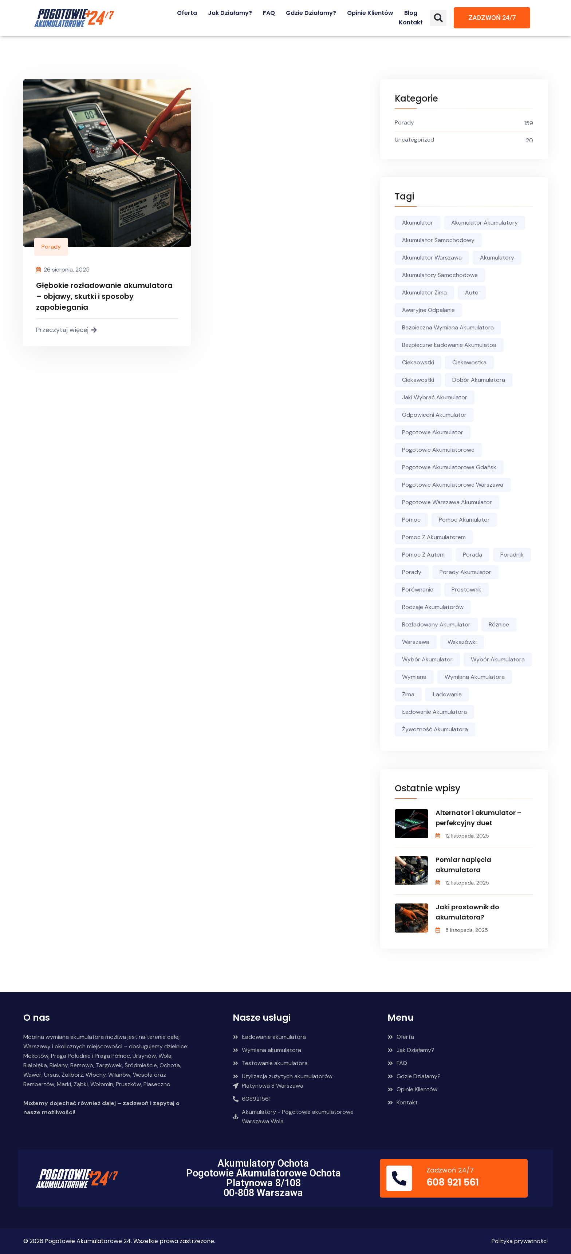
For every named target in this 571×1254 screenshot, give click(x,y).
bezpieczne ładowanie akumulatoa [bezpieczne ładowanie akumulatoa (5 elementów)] (449, 345)
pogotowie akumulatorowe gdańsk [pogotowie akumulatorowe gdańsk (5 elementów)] (449, 467)
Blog (410, 13)
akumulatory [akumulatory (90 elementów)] (497, 257)
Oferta (187, 13)
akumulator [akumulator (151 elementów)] (417, 222)
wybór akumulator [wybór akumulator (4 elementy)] (427, 659)
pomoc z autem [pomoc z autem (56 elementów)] (423, 554)
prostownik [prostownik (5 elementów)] (466, 589)
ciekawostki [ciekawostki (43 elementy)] (418, 380)
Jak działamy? (230, 13)
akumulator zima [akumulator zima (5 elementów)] (424, 292)
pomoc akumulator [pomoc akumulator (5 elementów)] (464, 519)
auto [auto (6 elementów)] (472, 292)
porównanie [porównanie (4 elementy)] (417, 589)
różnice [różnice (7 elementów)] (499, 624)
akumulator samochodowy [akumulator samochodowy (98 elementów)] (438, 240)
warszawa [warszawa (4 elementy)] (415, 642)
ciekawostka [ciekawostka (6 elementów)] (469, 362)
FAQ (269, 13)
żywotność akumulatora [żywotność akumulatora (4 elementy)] (435, 729)
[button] (438, 18)
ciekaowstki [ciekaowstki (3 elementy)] (418, 362)
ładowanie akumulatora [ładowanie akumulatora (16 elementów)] (434, 712)
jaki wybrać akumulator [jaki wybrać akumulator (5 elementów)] (434, 397)
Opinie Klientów (370, 13)
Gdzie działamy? (311, 13)
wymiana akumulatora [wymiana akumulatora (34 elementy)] (475, 677)
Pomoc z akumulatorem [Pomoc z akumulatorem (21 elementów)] (434, 537)
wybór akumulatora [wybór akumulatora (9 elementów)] (498, 659)
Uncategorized (414, 139)
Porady (51, 246)
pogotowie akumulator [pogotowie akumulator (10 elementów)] (432, 432)
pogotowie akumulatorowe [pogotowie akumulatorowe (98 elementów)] (438, 450)
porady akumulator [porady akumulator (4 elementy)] (465, 572)
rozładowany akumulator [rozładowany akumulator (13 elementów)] (436, 624)
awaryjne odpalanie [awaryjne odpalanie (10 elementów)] (428, 310)
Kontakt (411, 22)
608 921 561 (452, 1182)
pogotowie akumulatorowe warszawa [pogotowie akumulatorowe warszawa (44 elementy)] (452, 484)
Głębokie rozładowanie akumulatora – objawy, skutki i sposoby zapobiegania (104, 296)
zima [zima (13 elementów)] (408, 694)
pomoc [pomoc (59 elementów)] (411, 519)
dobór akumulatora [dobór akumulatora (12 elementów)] (478, 380)
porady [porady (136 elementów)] (411, 572)
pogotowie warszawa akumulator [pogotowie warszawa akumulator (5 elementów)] (447, 502)
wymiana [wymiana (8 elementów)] (414, 677)
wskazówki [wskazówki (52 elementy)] (462, 642)
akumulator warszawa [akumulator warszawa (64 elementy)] (432, 257)
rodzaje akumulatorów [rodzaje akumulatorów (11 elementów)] (433, 607)
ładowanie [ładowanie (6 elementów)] (447, 694)
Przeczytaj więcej (66, 329)
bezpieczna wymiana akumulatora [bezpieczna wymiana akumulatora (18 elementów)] (448, 327)
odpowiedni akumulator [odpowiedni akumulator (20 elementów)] (434, 415)
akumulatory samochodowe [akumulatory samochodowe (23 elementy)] (440, 275)
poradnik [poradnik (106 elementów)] (512, 554)
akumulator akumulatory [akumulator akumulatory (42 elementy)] (484, 222)
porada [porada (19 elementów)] (472, 554)
